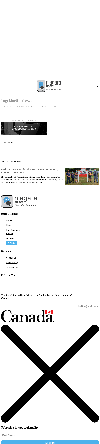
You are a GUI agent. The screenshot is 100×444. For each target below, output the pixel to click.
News (8, 225)
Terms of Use (12, 267)
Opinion (9, 233)
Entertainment (13, 230)
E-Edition (12, 243)
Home (3, 161)
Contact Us (11, 257)
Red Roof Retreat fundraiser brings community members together (30, 170)
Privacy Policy (12, 262)
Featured (10, 238)
